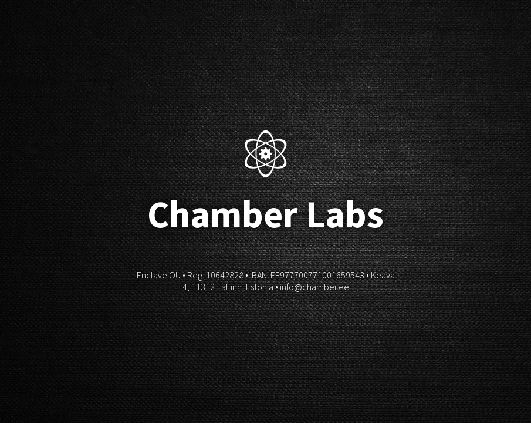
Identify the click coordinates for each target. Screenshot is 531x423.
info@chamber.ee (314, 287)
